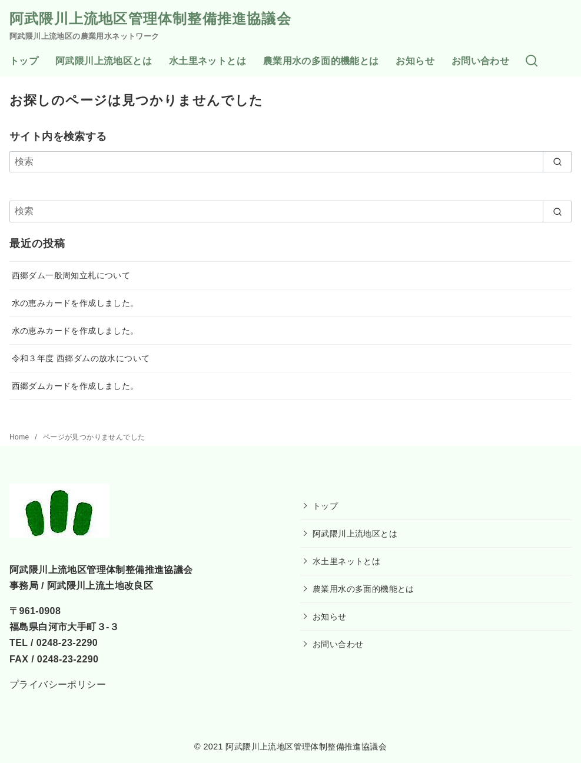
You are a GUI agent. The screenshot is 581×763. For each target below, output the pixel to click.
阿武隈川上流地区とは (103, 61)
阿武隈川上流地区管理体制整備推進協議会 (150, 18)
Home (20, 437)
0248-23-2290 (67, 643)
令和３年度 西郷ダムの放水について (81, 358)
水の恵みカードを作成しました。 (75, 303)
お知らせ (415, 61)
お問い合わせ (480, 61)
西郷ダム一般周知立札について (71, 275)
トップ (23, 61)
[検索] (531, 61)
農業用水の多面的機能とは (321, 61)
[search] (557, 161)
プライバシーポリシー (57, 684)
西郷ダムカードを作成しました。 (75, 386)
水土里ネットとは (207, 61)
